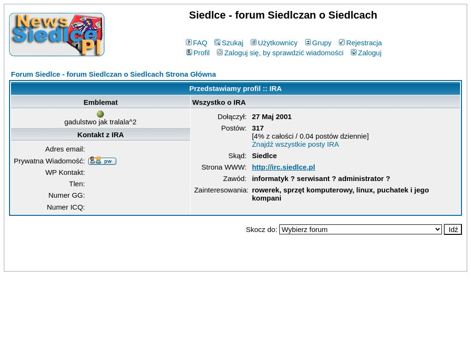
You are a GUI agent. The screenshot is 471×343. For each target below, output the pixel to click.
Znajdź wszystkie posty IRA (295, 144)
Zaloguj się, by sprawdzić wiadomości (280, 53)
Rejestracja (360, 43)
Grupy (318, 43)
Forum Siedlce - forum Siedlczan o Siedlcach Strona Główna (113, 74)
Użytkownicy (274, 43)
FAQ (196, 43)
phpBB (213, 262)
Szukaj (229, 43)
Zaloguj (366, 53)
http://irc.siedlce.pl (283, 167)
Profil (198, 53)
